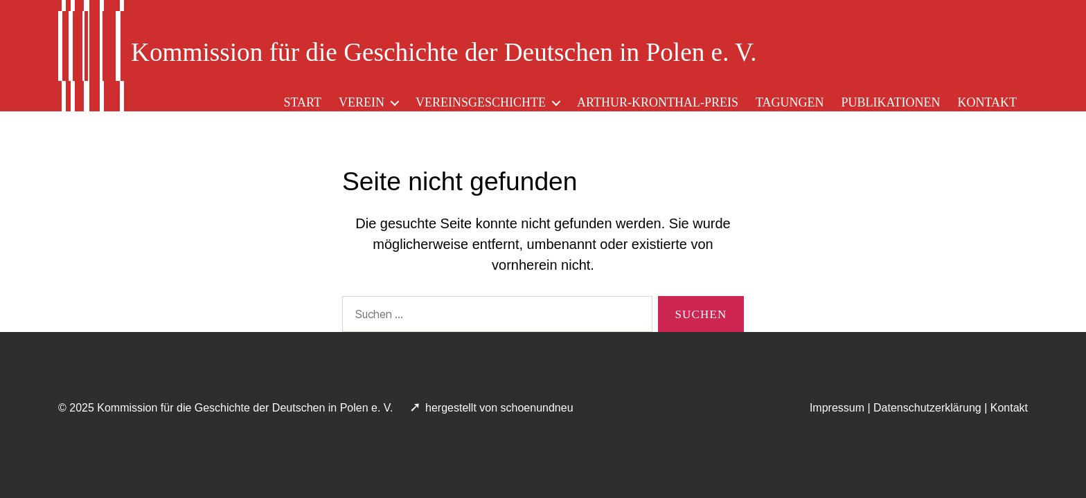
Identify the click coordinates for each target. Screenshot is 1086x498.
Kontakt (987, 102)
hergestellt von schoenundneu (500, 408)
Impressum (837, 408)
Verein (361, 102)
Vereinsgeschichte (481, 102)
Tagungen (790, 102)
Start (302, 102)
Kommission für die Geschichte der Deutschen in (443, 52)
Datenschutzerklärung (927, 408)
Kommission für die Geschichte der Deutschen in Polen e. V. (245, 408)
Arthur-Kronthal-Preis (657, 102)
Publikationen (890, 102)
